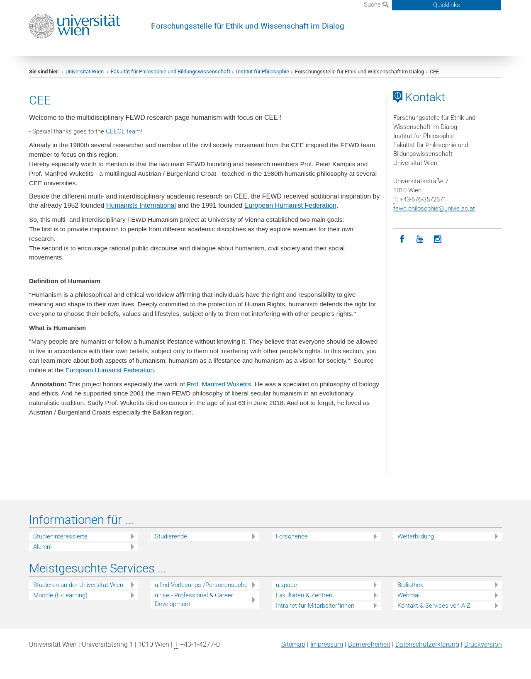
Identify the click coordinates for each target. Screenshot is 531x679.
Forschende (292, 536)
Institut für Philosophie (262, 71)
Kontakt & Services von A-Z (433, 605)
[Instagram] (438, 239)
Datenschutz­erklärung (427, 644)
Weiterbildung (415, 536)
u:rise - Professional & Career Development (194, 600)
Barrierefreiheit (369, 644)
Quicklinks (446, 5)
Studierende (171, 536)
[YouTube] (420, 239)
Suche (376, 4)
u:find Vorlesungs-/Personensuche (201, 585)
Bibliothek (410, 585)
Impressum (326, 644)
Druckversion (483, 644)
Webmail (409, 595)
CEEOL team (123, 131)
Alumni (42, 546)
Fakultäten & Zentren (304, 595)
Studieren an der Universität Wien (78, 585)
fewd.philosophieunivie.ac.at (434, 208)
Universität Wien (85, 71)
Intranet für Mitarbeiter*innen (315, 605)
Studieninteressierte (60, 536)
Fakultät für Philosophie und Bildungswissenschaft (170, 71)
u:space (286, 585)
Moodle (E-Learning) (60, 595)
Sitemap (293, 644)
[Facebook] (402, 239)
